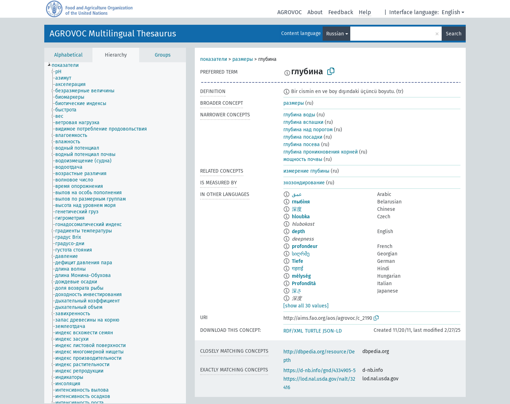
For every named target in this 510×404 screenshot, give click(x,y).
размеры (242, 59)
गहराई (297, 269)
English (451, 12)
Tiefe (297, 261)
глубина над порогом (308, 130)
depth (298, 232)
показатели (213, 59)
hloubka (301, 217)
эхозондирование (304, 183)
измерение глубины (306, 171)
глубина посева (301, 145)
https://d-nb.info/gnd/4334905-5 (319, 371)
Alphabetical (68, 55)
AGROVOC (289, 12)
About (315, 12)
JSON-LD (332, 331)
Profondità (304, 284)
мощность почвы (302, 159)
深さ (297, 291)
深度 (297, 209)
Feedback (340, 12)
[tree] (115, 232)
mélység (301, 276)
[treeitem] (68, 65)
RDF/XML (293, 331)
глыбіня (301, 202)
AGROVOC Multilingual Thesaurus (113, 34)
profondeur (305, 246)
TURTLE (313, 331)
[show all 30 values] (306, 306)
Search (453, 34)
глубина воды (299, 115)
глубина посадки (302, 137)
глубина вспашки (303, 122)
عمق (297, 194)
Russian (335, 34)
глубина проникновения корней (320, 152)
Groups (163, 55)
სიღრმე (301, 254)
